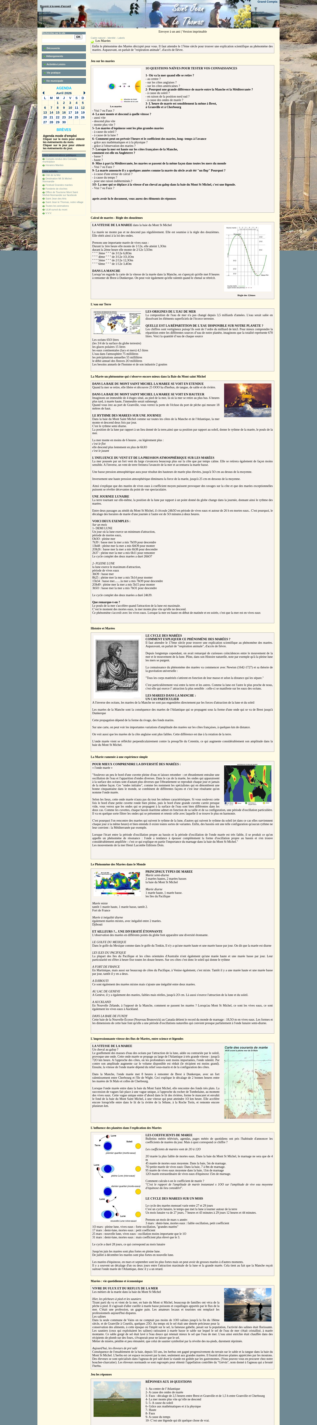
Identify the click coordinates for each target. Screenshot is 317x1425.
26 (83, 117)
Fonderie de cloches (56, 188)
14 (51, 112)
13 (45, 112)
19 (83, 112)
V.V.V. (49, 213)
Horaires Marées (54, 165)
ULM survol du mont (56, 209)
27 (45, 122)
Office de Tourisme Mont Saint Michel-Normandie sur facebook (60, 193)
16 (64, 112)
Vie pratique (52, 72)
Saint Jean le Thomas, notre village (64, 202)
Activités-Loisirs (54, 64)
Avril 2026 (64, 93)
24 (70, 117)
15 (58, 112)
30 (64, 122)
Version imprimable (194, 31)
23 (64, 117)
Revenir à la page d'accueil (55, 6)
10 (70, 107)
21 (51, 117)
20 (45, 117)
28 (51, 122)
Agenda (64, 88)
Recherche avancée (76, 41)
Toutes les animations (57, 206)
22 (58, 117)
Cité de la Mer (53, 175)
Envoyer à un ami (169, 31)
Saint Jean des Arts (56, 198)
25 (76, 117)
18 (76, 112)
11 (76, 107)
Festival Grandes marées (59, 185)
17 (70, 112)
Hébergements (53, 56)
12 (83, 107)
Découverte (52, 48)
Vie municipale (53, 80)
